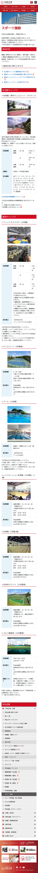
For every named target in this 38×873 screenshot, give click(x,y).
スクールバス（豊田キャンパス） (15, 746)
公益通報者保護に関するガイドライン (31, 843)
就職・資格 (5, 10)
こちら (18, 207)
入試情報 (23, 6)
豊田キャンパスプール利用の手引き (15, 82)
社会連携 (32, 10)
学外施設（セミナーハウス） (13, 809)
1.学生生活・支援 (10, 708)
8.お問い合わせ (9, 836)
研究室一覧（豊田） (11, 783)
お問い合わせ (5, 843)
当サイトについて (14, 843)
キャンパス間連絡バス (11, 749)
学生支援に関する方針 (11, 712)
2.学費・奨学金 (9, 813)
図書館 (7, 787)
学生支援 (32, 6)
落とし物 (7, 716)
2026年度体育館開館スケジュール (12, 197)
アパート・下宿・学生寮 (12, 761)
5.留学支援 (8, 824)
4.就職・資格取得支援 (11, 820)
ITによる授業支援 (10, 802)
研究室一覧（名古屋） (11, 779)
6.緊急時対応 (8, 828)
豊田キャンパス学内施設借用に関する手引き (18, 74)
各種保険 (7, 738)
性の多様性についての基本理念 (14, 727)
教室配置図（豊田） (11, 776)
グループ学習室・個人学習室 (13, 798)
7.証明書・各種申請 (10, 832)
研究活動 (23, 10)
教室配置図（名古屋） (11, 772)
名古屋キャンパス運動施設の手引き (15, 71)
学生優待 (7, 805)
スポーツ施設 (9, 794)
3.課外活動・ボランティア (12, 817)
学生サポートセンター (11, 720)
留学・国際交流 (14, 10)
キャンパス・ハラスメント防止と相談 (16, 723)
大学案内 (5, 6)
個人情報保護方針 (22, 843)
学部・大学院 (14, 6)
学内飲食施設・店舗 (11, 790)
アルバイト (8, 764)
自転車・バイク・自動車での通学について (17, 753)
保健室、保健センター (11, 735)
